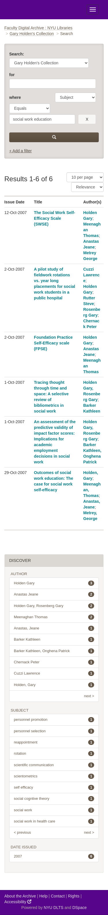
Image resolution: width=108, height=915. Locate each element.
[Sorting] (87, 187)
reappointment (54, 742)
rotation (54, 753)
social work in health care (54, 821)
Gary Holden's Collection (32, 33)
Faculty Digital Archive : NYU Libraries (38, 28)
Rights (73, 896)
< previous (22, 832)
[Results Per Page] (85, 177)
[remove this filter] (87, 119)
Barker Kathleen (54, 639)
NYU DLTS (53, 907)
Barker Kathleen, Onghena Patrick (54, 651)
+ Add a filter (20, 151)
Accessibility (17, 901)
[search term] (42, 119)
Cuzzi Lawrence (91, 275)
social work (54, 810)
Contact (58, 896)
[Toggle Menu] (92, 9)
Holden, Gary (54, 684)
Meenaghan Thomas (54, 617)
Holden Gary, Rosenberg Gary (54, 605)
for (12, 74)
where (15, 97)
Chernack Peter (54, 662)
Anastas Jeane (54, 594)
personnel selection (54, 731)
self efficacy (54, 787)
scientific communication (54, 765)
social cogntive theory (54, 798)
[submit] (54, 137)
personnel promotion (54, 719)
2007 (54, 856)
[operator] (29, 108)
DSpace (79, 907)
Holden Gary (54, 583)
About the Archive (20, 896)
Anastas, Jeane (54, 628)
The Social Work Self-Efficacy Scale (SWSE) (54, 218)
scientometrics (54, 776)
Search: (16, 54)
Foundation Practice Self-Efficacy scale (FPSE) (53, 343)
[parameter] (75, 97)
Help (43, 896)
